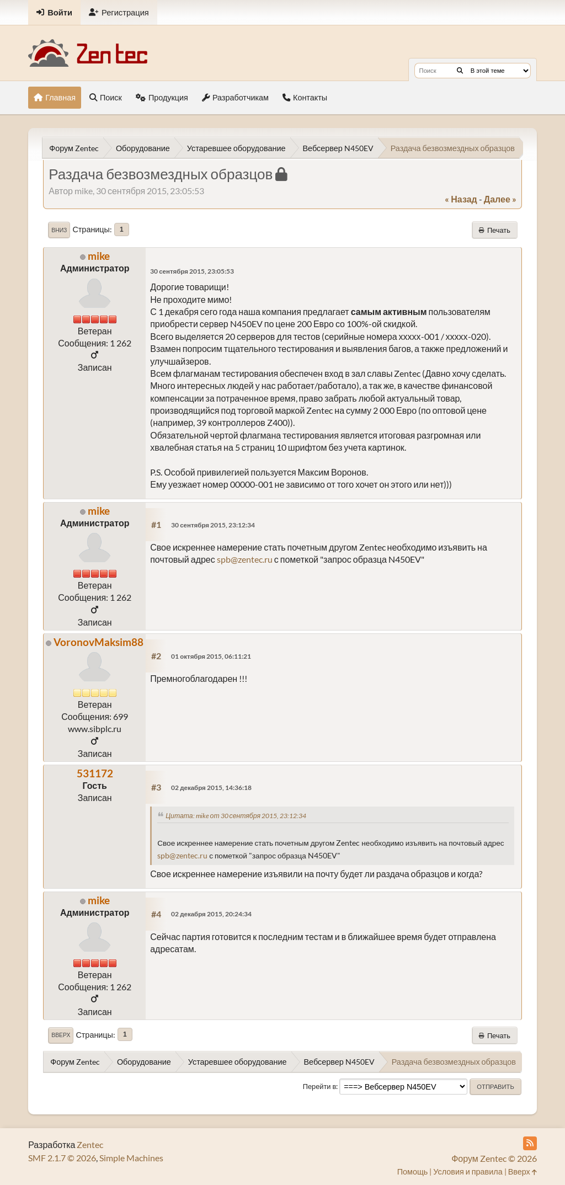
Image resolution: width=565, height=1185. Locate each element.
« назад (461, 199)
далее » (500, 199)
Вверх (60, 1035)
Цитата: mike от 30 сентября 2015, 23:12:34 (236, 816)
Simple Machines (131, 1157)
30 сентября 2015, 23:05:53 (192, 271)
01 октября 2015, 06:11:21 (211, 656)
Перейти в (320, 1086)
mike (99, 255)
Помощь (412, 1171)
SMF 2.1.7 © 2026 (62, 1157)
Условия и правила (467, 1171)
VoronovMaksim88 (98, 642)
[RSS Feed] (530, 1143)
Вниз (59, 230)
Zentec (90, 1144)
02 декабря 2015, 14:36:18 (211, 787)
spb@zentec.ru (245, 559)
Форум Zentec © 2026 (494, 1158)
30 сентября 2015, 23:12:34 (213, 525)
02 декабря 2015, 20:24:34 (211, 913)
